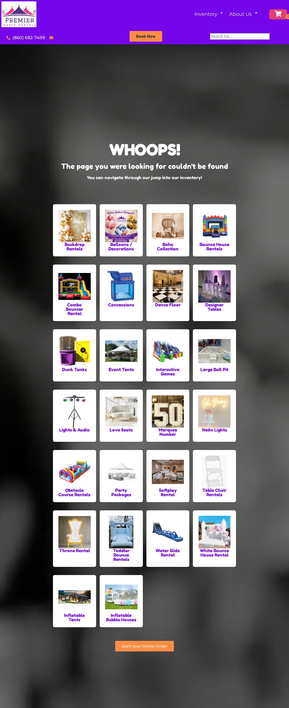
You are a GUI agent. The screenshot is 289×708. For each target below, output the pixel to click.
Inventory (209, 14)
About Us (243, 14)
